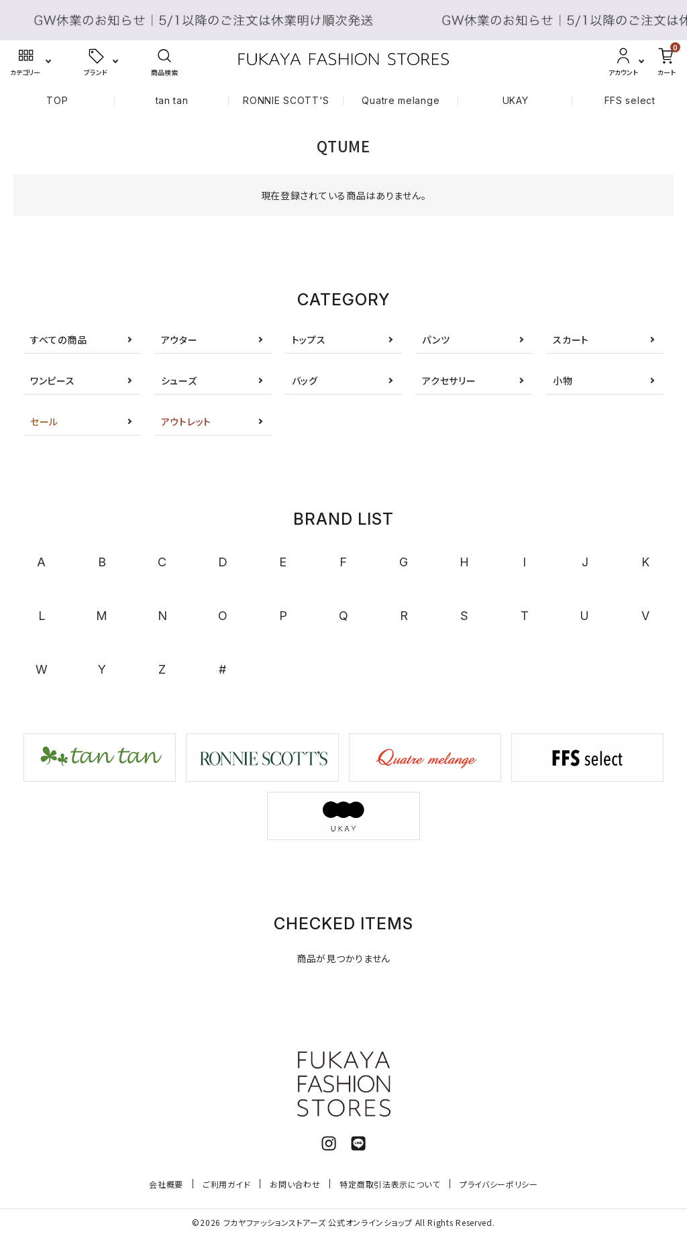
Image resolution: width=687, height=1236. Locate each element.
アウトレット (186, 421)
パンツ (436, 339)
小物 (562, 380)
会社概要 (166, 1184)
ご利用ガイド (226, 1184)
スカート (571, 339)
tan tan (172, 100)
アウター (179, 339)
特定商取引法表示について (389, 1184)
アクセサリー (449, 380)
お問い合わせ (295, 1184)
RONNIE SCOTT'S (286, 100)
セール (44, 421)
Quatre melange (400, 100)
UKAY (516, 100)
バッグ (305, 380)
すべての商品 (58, 339)
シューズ (179, 380)
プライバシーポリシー (499, 1184)
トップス (309, 339)
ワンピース (52, 380)
